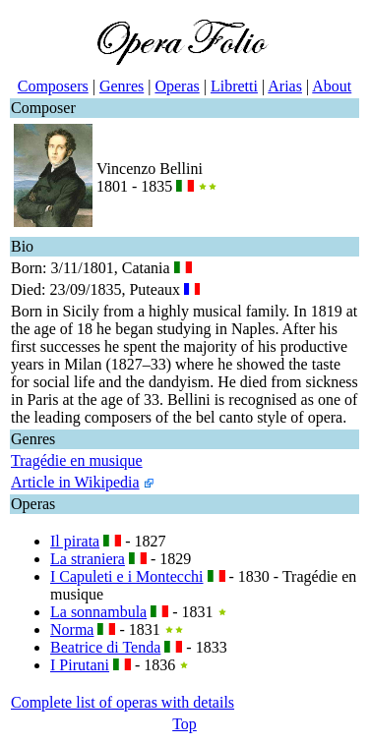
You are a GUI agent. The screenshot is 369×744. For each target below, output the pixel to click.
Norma (71, 629)
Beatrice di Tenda (105, 647)
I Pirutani (79, 665)
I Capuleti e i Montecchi (127, 576)
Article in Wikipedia (75, 482)
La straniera (87, 558)
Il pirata (74, 541)
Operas (176, 86)
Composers (53, 86)
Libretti (234, 86)
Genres (121, 86)
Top (184, 723)
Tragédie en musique (77, 460)
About (331, 86)
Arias (285, 86)
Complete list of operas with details (122, 702)
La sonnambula (98, 611)
